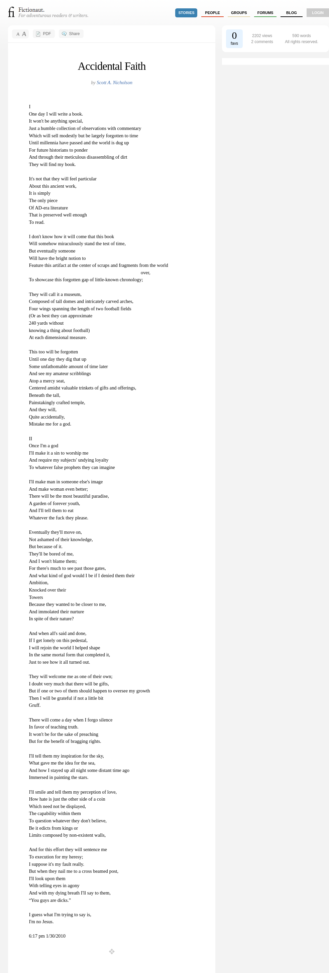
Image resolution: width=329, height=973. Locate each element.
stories (187, 13)
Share (74, 33)
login (318, 13)
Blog (291, 13)
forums (265, 13)
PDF (47, 33)
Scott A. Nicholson (114, 82)
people (212, 13)
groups (239, 13)
